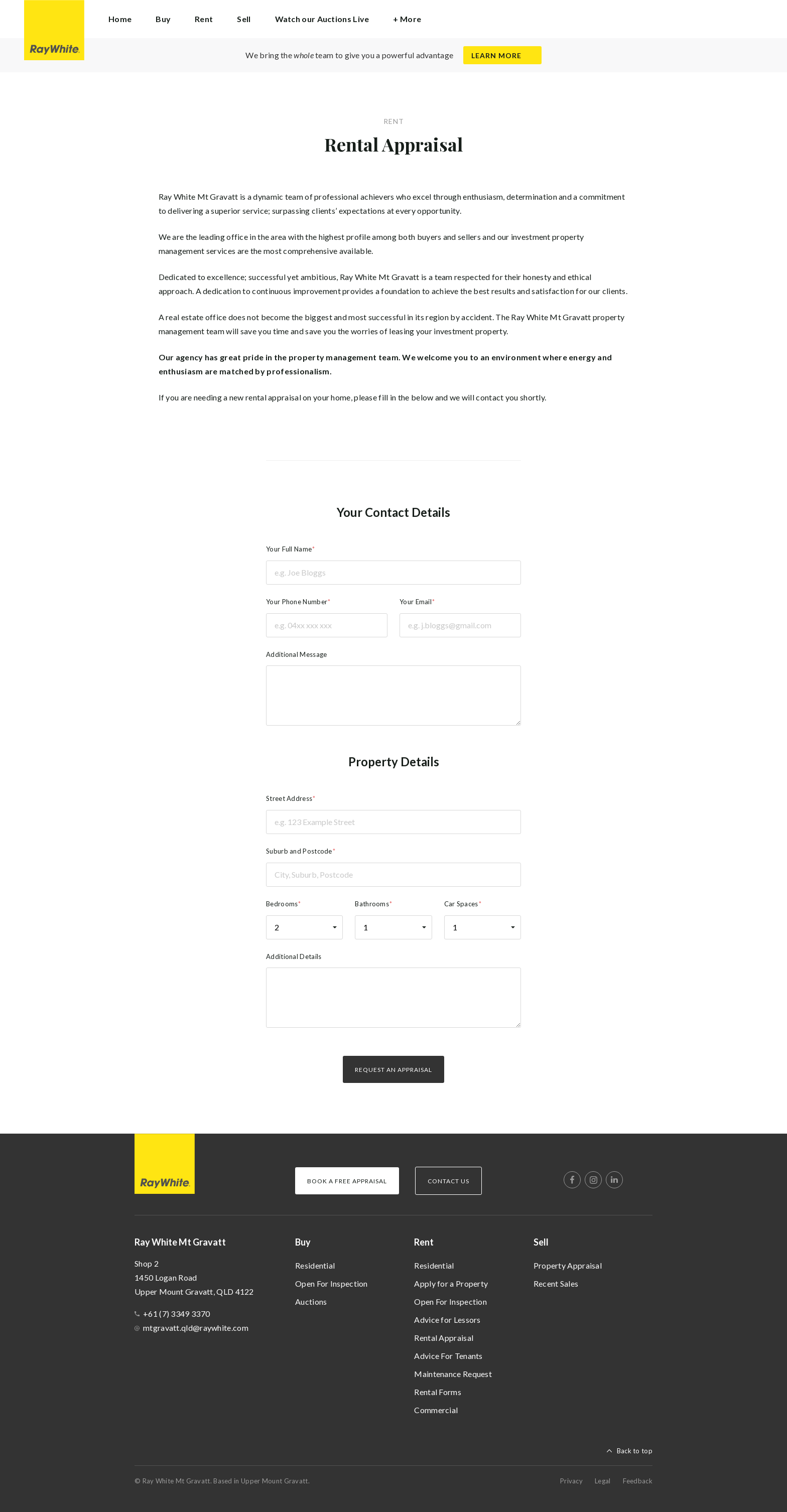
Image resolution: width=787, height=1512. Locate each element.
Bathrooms (372, 904)
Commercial (436, 1410)
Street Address (289, 798)
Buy (303, 1242)
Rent (424, 1242)
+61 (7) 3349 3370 (176, 1313)
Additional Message (296, 654)
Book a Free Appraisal (347, 1181)
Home (120, 19)
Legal (603, 1481)
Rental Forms (437, 1392)
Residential (315, 1265)
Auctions (311, 1301)
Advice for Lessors (447, 1319)
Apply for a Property (451, 1283)
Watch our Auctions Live (322, 19)
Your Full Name (289, 549)
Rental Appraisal (443, 1337)
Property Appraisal (568, 1265)
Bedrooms (282, 904)
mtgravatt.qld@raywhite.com (195, 1327)
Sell (541, 1242)
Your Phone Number (296, 602)
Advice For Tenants (448, 1355)
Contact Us (448, 1181)
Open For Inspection (331, 1283)
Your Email (416, 602)
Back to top (634, 1451)
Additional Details (293, 956)
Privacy (571, 1481)
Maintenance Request (453, 1374)
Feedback (637, 1481)
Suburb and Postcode (299, 851)
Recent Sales (556, 1283)
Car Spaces (461, 904)
